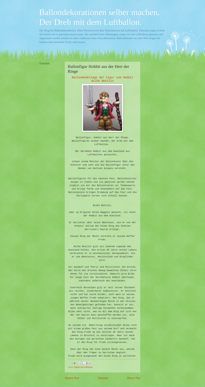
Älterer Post (133, 377)
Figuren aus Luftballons (83, 367)
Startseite (103, 377)
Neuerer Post (72, 377)
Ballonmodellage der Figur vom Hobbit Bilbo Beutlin (102, 79)
